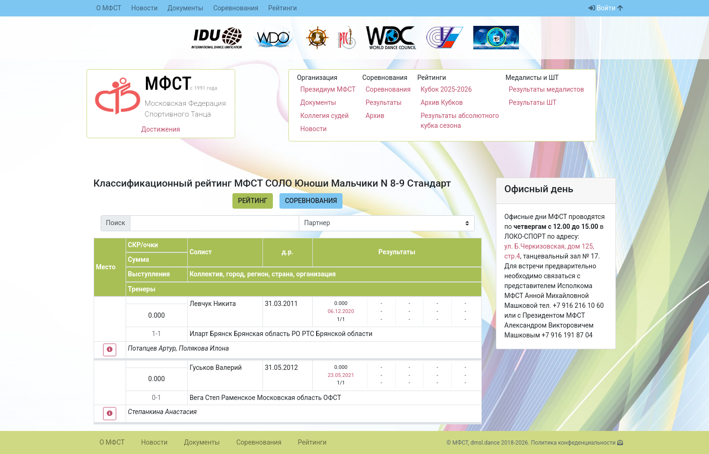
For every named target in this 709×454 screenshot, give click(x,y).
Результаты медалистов (546, 89)
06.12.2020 (340, 311)
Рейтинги (282, 8)
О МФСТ (108, 8)
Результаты (384, 102)
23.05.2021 (340, 375)
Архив (375, 115)
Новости (144, 8)
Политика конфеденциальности (573, 442)
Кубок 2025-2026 (446, 89)
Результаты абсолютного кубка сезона (460, 120)
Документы (185, 8)
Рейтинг (253, 200)
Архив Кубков (442, 102)
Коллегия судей (324, 115)
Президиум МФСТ (328, 89)
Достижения (160, 129)
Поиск (115, 223)
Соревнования (235, 8)
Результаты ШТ (533, 102)
